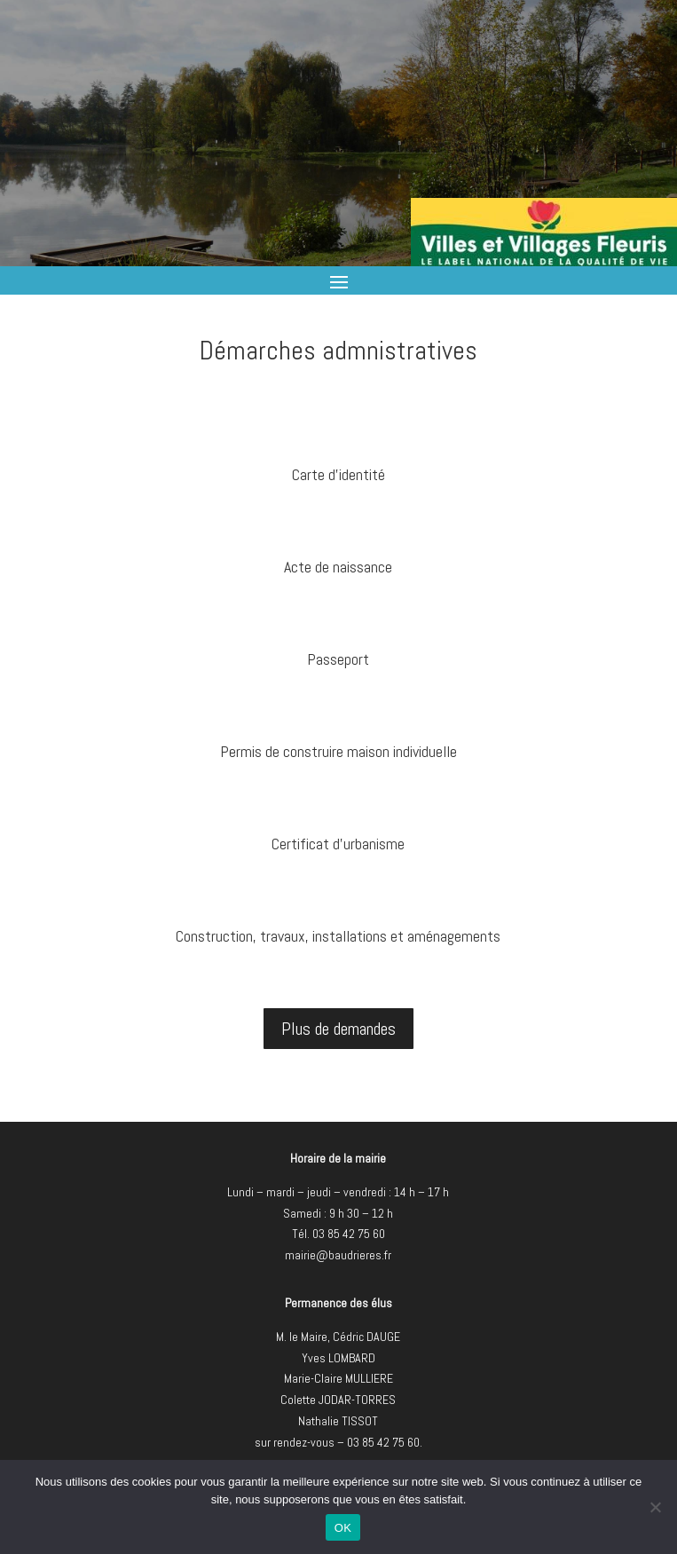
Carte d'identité (338, 474)
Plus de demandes (338, 1028)
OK (343, 1527)
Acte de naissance (338, 566)
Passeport (338, 659)
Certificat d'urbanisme (338, 843)
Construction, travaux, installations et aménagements (338, 936)
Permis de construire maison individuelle (338, 751)
